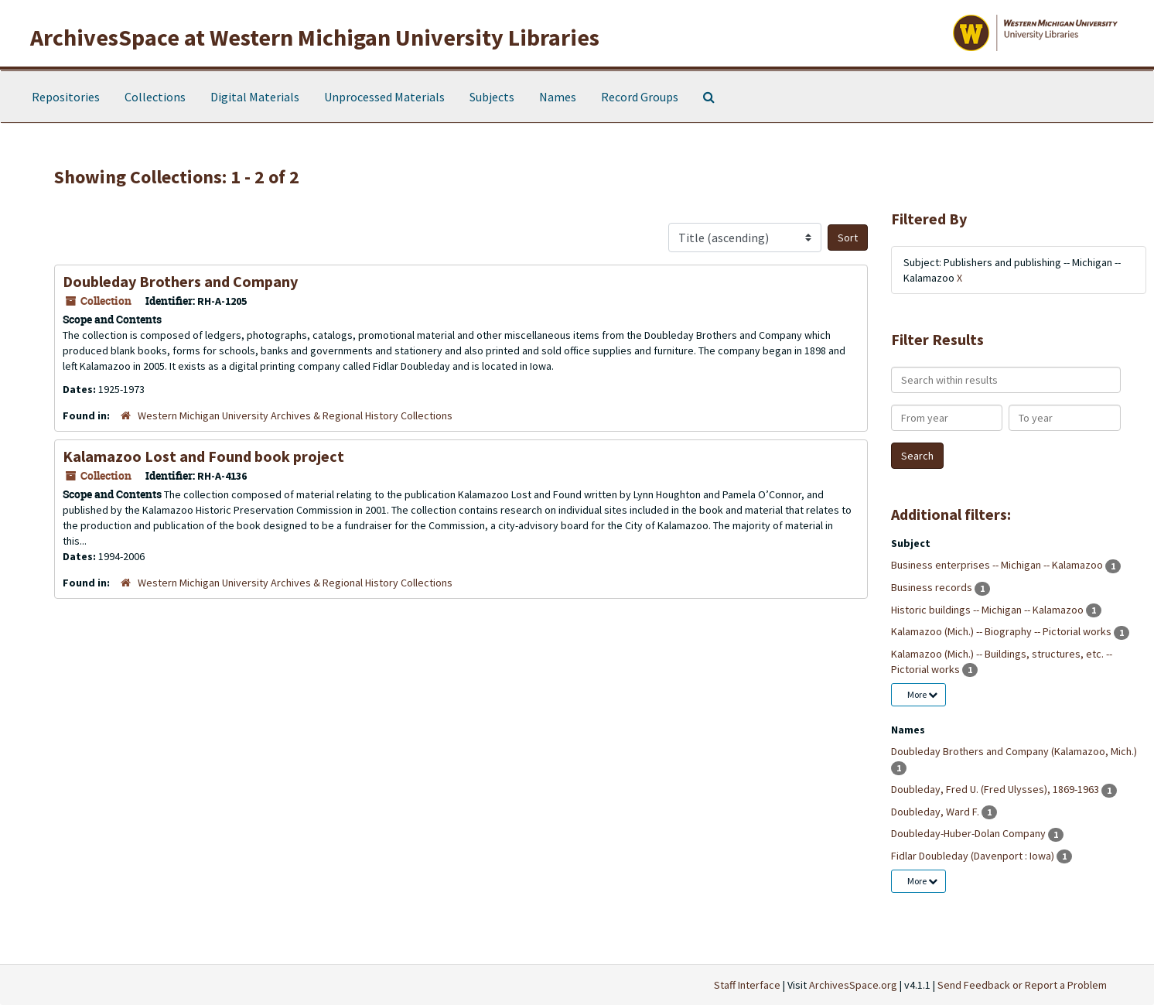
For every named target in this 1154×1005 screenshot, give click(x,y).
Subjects (491, 96)
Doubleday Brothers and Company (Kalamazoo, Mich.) (1014, 751)
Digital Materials (254, 96)
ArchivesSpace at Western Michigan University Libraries (314, 37)
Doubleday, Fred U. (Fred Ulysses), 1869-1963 (996, 789)
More (922, 694)
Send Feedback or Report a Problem (1022, 985)
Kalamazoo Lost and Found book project (203, 456)
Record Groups (639, 96)
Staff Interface (747, 985)
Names (557, 96)
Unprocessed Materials (384, 96)
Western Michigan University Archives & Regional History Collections (295, 415)
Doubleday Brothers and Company (180, 281)
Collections (155, 96)
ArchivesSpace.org (853, 985)
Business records (933, 587)
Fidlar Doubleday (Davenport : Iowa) (974, 856)
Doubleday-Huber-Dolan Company (969, 833)
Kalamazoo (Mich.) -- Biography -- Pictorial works (1002, 631)
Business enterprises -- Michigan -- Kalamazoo (998, 565)
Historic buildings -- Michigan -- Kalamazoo (988, 610)
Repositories (66, 96)
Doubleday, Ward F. (936, 812)
